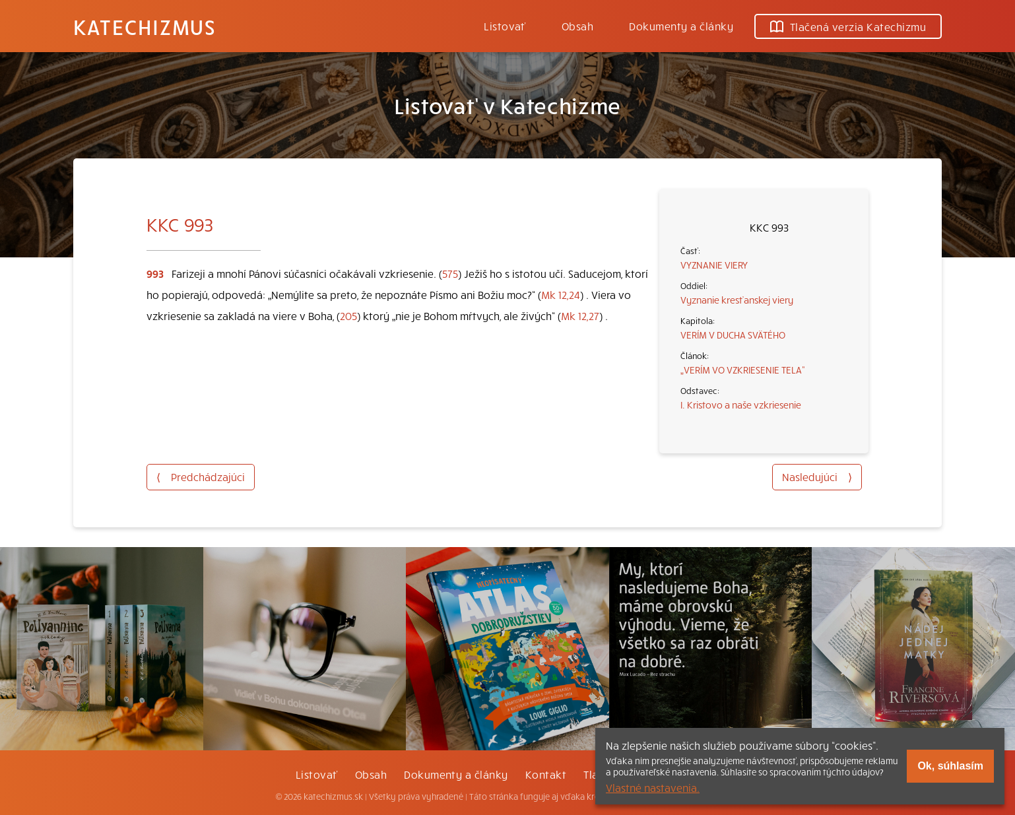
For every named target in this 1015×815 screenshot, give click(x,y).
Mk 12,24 (560, 294)
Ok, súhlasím (950, 765)
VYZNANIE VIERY (714, 265)
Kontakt (545, 774)
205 (348, 315)
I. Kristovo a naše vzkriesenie (740, 404)
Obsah (577, 25)
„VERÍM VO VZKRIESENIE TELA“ (742, 369)
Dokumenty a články (681, 25)
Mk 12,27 (580, 315)
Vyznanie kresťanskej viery (736, 300)
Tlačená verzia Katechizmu (848, 26)
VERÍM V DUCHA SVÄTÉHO (732, 335)
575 (450, 273)
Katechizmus (144, 26)
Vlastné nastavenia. (653, 787)
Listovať (505, 25)
